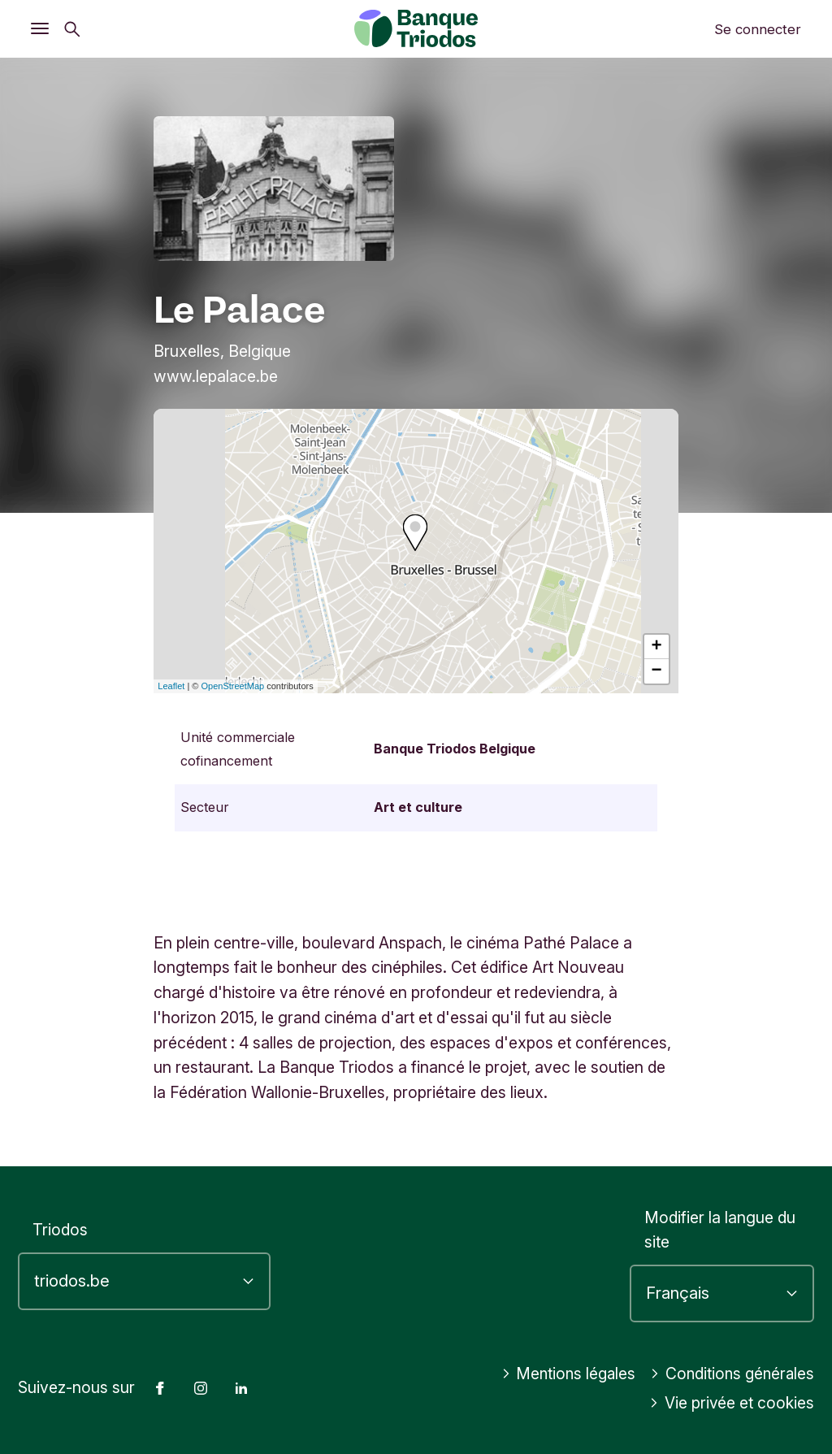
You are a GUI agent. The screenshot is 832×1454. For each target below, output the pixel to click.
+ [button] (657, 647)
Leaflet (171, 686)
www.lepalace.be (216, 376)
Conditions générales (730, 1373)
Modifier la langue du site (719, 1230)
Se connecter (757, 29)
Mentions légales (563, 1373)
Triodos (60, 1229)
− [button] (657, 671)
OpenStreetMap (233, 686)
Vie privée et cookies (731, 1403)
